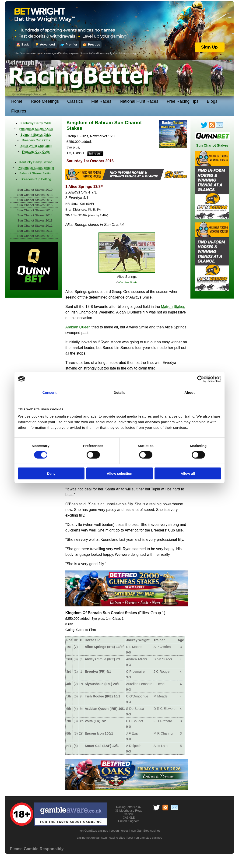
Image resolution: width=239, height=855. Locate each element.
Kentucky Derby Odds (36, 123)
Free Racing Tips (182, 101)
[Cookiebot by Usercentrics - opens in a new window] (200, 378)
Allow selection (119, 473)
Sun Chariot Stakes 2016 (35, 205)
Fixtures (18, 111)
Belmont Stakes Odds (36, 134)
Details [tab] (119, 392)
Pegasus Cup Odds (36, 151)
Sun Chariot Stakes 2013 (35, 220)
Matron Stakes (173, 307)
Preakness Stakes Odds (36, 128)
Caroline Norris (128, 282)
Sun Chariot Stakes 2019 (35, 189)
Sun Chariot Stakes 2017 (35, 200)
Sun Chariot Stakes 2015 (35, 210)
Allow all (188, 473)
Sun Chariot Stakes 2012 (35, 225)
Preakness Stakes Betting (36, 167)
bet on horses (119, 830)
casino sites (117, 837)
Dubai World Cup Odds (36, 146)
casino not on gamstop (92, 837)
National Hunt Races (139, 101)
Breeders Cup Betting (36, 179)
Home (16, 101)
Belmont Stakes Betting (35, 173)
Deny (51, 473)
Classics (75, 101)
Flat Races (101, 101)
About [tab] (189, 392)
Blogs (212, 101)
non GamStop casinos (93, 830)
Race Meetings (45, 101)
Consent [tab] (49, 392)
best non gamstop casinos (144, 837)
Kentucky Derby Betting (36, 162)
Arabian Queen (78, 327)
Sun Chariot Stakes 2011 (35, 230)
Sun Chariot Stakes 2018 (35, 195)
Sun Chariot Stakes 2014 (35, 215)
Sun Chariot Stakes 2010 (35, 236)
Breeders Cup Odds (36, 140)
